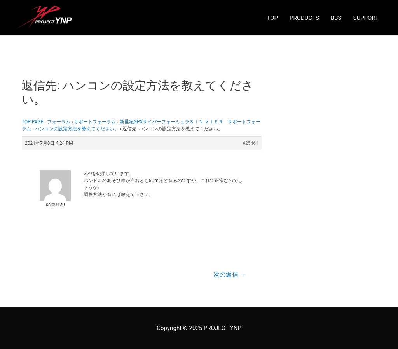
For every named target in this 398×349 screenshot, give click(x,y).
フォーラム (58, 122)
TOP (272, 17)
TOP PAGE (32, 122)
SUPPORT (366, 17)
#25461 (250, 143)
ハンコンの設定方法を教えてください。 (77, 129)
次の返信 (229, 274)
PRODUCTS (304, 17)
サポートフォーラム (95, 122)
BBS (336, 17)
